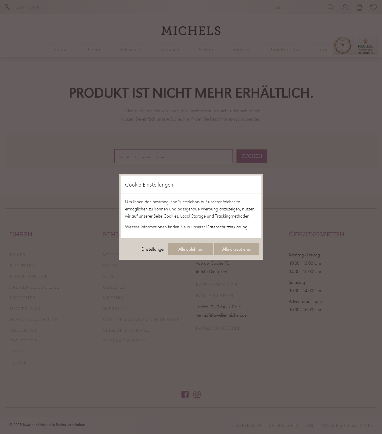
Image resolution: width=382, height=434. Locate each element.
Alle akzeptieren (236, 249)
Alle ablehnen (190, 249)
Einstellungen (153, 249)
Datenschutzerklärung (226, 227)
